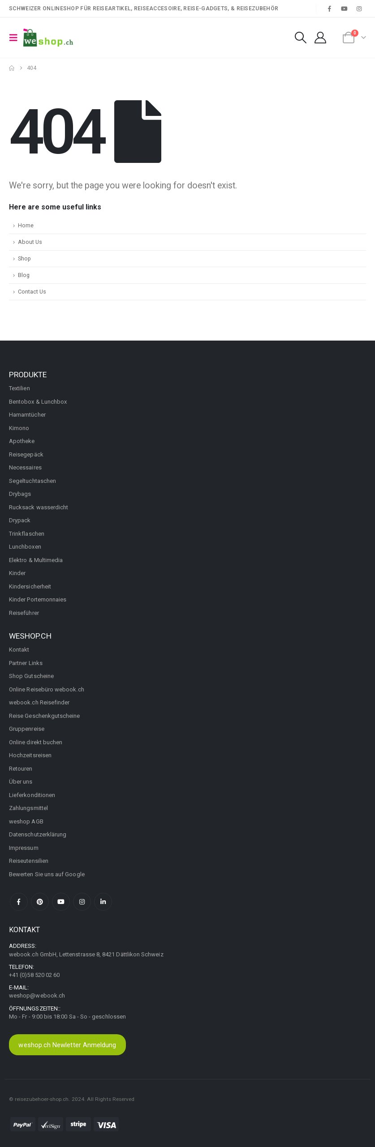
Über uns (21, 781)
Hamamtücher (27, 414)
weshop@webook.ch (37, 995)
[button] (16, 37)
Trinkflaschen (26, 533)
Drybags (20, 493)
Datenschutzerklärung (37, 834)
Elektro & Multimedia (36, 560)
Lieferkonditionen (32, 795)
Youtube (61, 902)
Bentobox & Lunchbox (38, 401)
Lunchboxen (25, 546)
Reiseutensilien (28, 860)
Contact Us (32, 291)
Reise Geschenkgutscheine (44, 715)
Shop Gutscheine (31, 676)
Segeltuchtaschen (32, 481)
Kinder (17, 573)
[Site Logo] (48, 38)
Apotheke (22, 441)
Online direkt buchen (35, 742)
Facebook (19, 902)
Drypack (19, 520)
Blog (24, 275)
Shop (24, 258)
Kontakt (19, 649)
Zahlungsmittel (28, 808)
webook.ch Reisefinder (39, 702)
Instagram (82, 902)
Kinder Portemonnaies (37, 599)
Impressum (24, 847)
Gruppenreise (26, 728)
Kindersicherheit (30, 586)
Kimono (19, 428)
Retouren (21, 768)
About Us (30, 242)
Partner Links (26, 663)
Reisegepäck (26, 454)
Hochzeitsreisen (30, 755)
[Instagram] (359, 8)
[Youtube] (344, 8)
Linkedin (103, 902)
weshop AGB (26, 821)
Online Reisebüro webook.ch (46, 689)
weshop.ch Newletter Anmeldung (67, 1045)
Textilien (19, 388)
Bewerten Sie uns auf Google (47, 874)
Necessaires (25, 467)
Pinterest (40, 902)
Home (26, 225)
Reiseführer (24, 613)
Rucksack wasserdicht (38, 507)
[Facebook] (329, 8)
